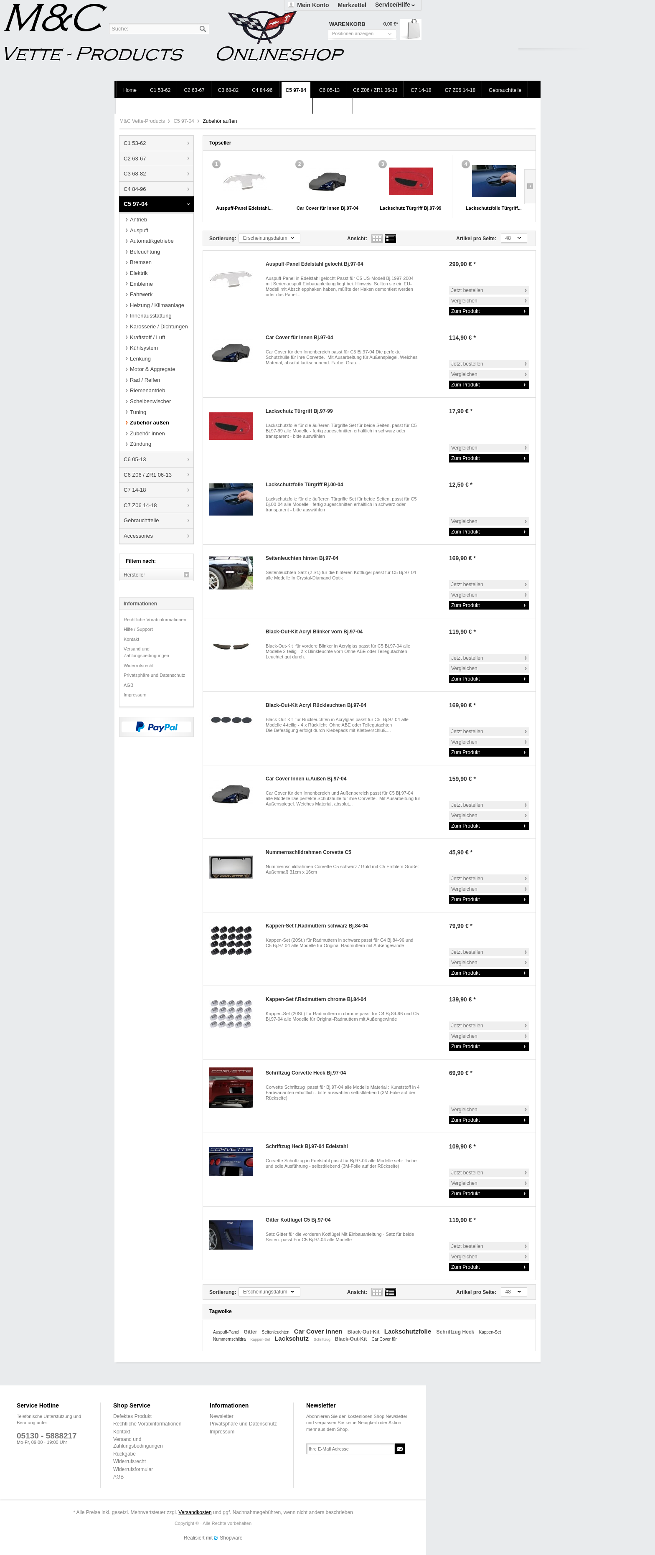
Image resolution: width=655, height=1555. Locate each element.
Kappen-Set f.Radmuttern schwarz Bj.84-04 (317, 926)
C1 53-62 (135, 143)
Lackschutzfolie (408, 1331)
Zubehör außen (149, 422)
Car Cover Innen (319, 1331)
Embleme (141, 284)
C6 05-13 (135, 459)
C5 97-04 (184, 121)
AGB (128, 685)
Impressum (135, 694)
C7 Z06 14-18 (140, 505)
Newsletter (222, 1416)
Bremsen (141, 262)
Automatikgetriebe (152, 241)
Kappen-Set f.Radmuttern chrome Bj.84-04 (316, 999)
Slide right (530, 186)
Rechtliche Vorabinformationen (155, 619)
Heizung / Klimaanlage (157, 305)
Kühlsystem (144, 348)
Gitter (251, 1332)
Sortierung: (222, 238)
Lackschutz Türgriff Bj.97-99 (410, 208)
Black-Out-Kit (364, 1332)
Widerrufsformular (133, 1469)
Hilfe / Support (138, 629)
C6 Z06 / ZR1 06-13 (148, 475)
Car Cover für (384, 1339)
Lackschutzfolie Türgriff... (494, 208)
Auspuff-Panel (226, 1332)
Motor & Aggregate (152, 369)
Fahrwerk (141, 294)
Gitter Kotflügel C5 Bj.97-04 (298, 1220)
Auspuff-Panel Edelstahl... (244, 208)
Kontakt (131, 639)
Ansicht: (357, 238)
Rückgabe (124, 1454)
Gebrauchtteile (141, 520)
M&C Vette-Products (142, 121)
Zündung (140, 444)
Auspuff (139, 230)
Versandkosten (194, 1512)
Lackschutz (292, 1338)
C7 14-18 (135, 490)
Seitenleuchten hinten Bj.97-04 (302, 558)
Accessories (138, 536)
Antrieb (138, 219)
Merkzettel (352, 5)
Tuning (138, 412)
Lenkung (140, 359)
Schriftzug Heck (455, 1332)
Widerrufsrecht (139, 665)
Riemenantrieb (147, 390)
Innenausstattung (151, 316)
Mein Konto (313, 5)
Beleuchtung (145, 252)
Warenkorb (410, 29)
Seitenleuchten (276, 1332)
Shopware (231, 1538)
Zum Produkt (465, 311)
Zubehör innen (147, 433)
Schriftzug (323, 1339)
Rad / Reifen (145, 380)
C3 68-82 (135, 173)
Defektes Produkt (132, 1416)
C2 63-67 (135, 158)
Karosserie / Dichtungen (159, 326)
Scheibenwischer (150, 401)
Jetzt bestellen (467, 290)
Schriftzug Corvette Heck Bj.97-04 (306, 1073)
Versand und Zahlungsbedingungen (146, 652)
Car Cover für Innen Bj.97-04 (327, 208)
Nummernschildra (230, 1339)
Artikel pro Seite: (476, 238)
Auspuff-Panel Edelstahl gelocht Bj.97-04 (314, 264)
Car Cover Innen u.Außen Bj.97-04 (306, 779)
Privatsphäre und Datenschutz (154, 675)
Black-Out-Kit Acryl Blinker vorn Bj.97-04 (314, 632)
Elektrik (139, 273)
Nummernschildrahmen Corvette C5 (308, 852)
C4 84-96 (135, 189)
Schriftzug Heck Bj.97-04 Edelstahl (307, 1146)
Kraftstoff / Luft (147, 337)
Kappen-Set (490, 1332)
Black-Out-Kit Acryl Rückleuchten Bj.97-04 (316, 705)
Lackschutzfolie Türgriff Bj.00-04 (304, 485)
